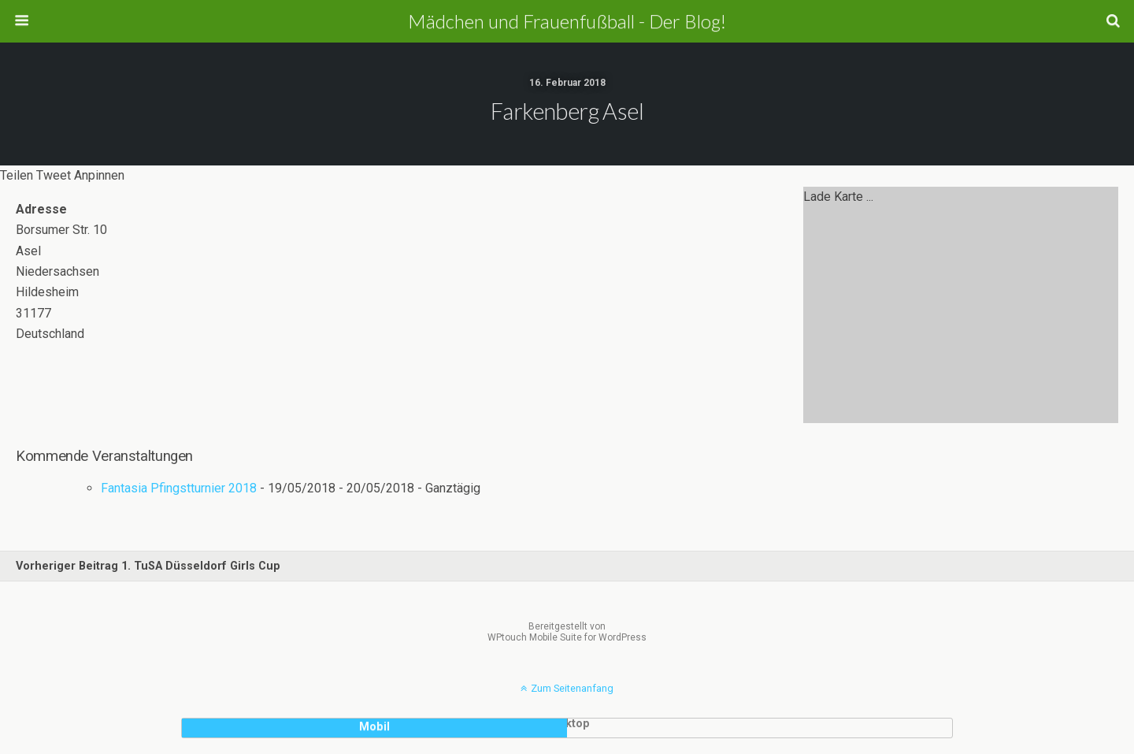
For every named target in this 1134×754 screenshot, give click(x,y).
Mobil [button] (374, 727)
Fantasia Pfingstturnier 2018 (179, 488)
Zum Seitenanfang (572, 688)
